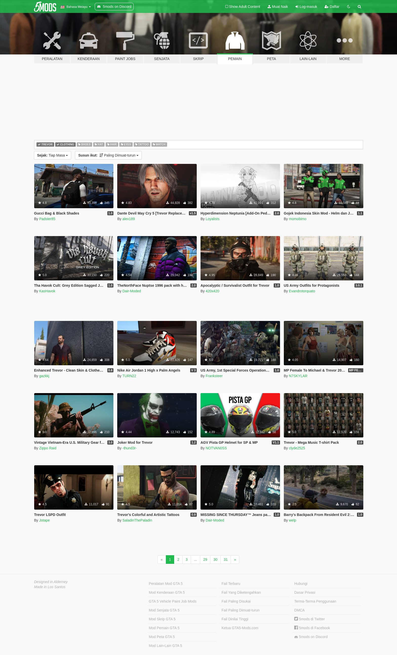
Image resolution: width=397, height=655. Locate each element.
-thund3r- (129, 448)
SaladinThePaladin (137, 520)
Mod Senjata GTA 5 (164, 610)
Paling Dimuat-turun (108, 155)
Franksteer (214, 376)
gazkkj (44, 376)
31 (226, 559)
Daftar (332, 7)
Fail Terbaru (231, 584)
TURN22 (129, 376)
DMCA (299, 610)
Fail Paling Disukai (236, 601)
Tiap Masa (52, 155)
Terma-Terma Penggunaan (315, 601)
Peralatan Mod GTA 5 (166, 584)
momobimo (297, 219)
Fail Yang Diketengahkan (241, 592)
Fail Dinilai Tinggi (235, 619)
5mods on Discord (311, 637)
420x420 (212, 291)
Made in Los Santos (50, 587)
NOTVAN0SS (216, 448)
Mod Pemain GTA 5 (164, 628)
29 (205, 559)
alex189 (128, 219)
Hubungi (300, 584)
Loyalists (212, 219)
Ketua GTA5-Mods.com (240, 628)
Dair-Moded (131, 291)
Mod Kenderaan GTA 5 (167, 592)
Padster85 (47, 219)
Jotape (44, 520)
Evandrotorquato (302, 291)
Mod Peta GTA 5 (162, 637)
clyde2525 (297, 448)
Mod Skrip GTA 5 (162, 619)
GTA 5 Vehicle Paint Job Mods (172, 601)
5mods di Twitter (309, 619)
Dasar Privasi (304, 592)
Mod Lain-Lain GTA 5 (165, 646)
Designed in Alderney (51, 582)
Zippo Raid (47, 448)
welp (292, 520)
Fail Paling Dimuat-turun (241, 610)
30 (215, 559)
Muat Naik (278, 7)
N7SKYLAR (298, 376)
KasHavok (47, 291)
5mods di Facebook (312, 628)
